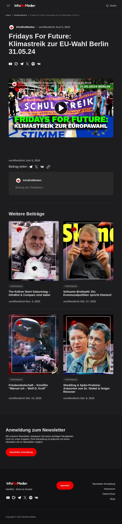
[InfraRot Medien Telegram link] (22, 64)
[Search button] (111, 6)
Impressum (109, 489)
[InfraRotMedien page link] (22, 27)
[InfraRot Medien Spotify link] (33, 64)
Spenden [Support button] (64, 485)
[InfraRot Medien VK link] (38, 64)
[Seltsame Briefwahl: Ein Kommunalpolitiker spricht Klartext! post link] (88, 293)
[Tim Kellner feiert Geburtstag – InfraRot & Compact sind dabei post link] (34, 293)
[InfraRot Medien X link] (27, 64)
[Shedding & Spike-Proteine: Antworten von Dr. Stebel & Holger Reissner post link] (88, 389)
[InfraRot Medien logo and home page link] (25, 5)
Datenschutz (109, 494)
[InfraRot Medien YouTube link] (11, 64)
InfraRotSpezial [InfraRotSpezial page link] (20, 15)
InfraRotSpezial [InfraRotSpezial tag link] (16, 286)
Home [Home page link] (8, 15)
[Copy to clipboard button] (48, 166)
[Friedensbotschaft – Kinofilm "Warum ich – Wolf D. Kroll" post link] (34, 387)
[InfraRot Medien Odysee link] (16, 64)
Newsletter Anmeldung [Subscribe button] (21, 452)
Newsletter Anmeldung (103, 484)
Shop (112, 499)
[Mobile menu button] (8, 6)
